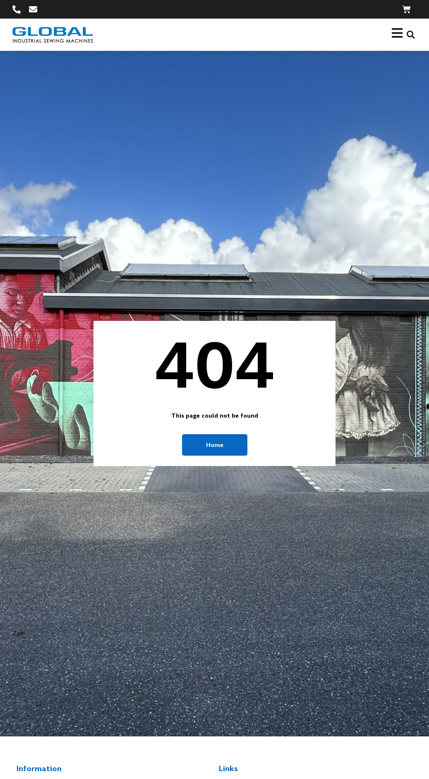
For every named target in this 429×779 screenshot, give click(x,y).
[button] (410, 34)
